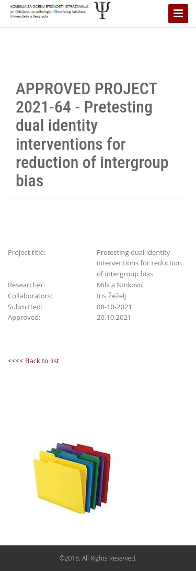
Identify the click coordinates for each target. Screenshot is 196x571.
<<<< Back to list (33, 360)
